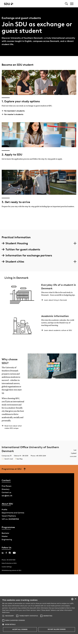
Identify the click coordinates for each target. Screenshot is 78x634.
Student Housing (15, 243)
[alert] (39, 615)
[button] (3, 616)
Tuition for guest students (21, 249)
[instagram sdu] (10, 553)
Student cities (13, 261)
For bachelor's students (14, 111)
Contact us (6, 492)
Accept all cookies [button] (19, 629)
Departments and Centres (13, 513)
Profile (4, 509)
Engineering (7, 539)
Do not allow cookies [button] (57, 629)
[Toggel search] (66, 3)
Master (5, 536)
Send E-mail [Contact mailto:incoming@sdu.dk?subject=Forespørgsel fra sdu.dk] (7, 459)
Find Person (6, 486)
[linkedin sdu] (3, 553)
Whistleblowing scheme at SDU (11, 570)
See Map (19, 459)
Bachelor (5, 533)
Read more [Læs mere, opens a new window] (6, 612)
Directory (5, 489)
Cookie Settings (7, 567)
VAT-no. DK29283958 (10, 519)
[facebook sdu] (6, 553)
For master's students (13, 114)
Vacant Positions (9, 516)
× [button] (75, 599)
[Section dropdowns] (74, 243)
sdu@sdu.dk (7, 496)
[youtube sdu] (14, 553)
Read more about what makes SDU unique (13, 427)
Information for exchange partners (27, 255)
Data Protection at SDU (9, 563)
